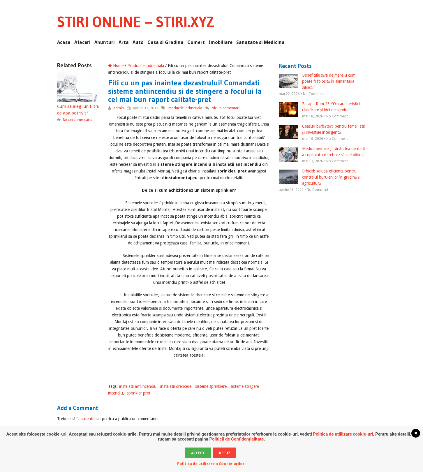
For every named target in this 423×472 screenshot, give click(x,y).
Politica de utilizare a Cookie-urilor (210, 464)
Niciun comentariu (226, 108)
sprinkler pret (138, 393)
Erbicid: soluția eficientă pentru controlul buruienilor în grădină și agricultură (319, 177)
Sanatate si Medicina (260, 42)
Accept (198, 453)
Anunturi (104, 42)
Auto (138, 42)
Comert (196, 42)
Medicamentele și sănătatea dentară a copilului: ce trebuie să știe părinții (322, 152)
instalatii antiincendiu (137, 386)
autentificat (91, 418)
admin (118, 108)
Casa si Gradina (165, 42)
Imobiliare (220, 42)
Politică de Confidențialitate (236, 439)
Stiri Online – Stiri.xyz (135, 22)
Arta (124, 42)
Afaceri (82, 42)
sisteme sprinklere (211, 386)
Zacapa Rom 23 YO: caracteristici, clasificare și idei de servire (320, 107)
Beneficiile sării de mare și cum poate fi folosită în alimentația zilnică (317, 81)
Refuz (224, 453)
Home (116, 65)
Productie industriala (145, 65)
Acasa (63, 42)
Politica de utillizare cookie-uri (343, 434)
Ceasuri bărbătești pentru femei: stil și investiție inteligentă (322, 129)
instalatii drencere (175, 386)
